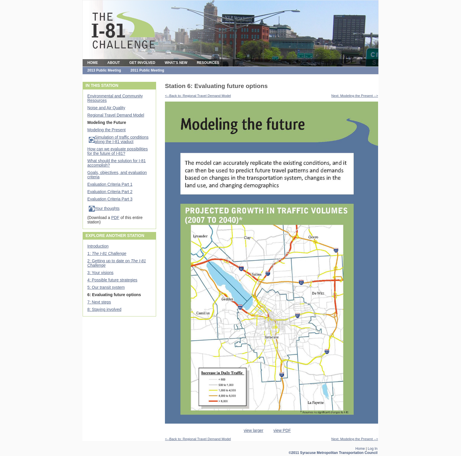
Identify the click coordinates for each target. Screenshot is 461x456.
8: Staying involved (104, 309)
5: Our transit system (106, 287)
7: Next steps (99, 302)
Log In (373, 449)
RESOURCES (208, 63)
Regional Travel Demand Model (115, 115)
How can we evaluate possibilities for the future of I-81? (117, 151)
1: (106, 253)
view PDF (282, 430)
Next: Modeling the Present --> (354, 95)
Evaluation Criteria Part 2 (109, 192)
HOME (92, 63)
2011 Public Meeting (147, 70)
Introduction (97, 246)
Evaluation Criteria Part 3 (109, 199)
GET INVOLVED (142, 63)
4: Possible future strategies (112, 280)
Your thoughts (107, 208)
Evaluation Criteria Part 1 (109, 184)
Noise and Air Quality (106, 108)
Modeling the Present (106, 130)
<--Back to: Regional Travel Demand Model (198, 95)
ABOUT (113, 63)
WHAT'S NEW (176, 63)
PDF (115, 217)
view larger (253, 430)
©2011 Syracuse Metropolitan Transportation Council (333, 453)
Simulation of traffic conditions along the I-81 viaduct (121, 139)
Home (360, 449)
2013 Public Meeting (104, 70)
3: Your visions (100, 273)
